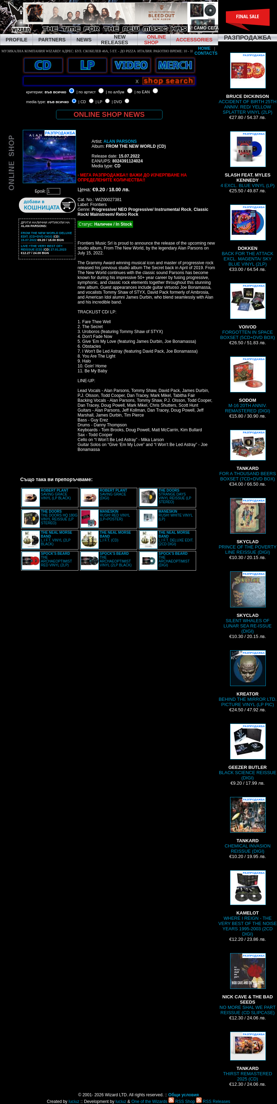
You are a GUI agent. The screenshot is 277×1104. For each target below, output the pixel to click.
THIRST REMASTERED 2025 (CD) (247, 1057)
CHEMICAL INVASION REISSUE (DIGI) (248, 825)
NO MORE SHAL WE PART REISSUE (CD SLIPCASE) (248, 984)
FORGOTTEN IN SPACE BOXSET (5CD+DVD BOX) (247, 311)
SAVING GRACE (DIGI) (113, 494)
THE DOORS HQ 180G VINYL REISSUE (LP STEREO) (59, 517)
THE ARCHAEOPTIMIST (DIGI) (174, 559)
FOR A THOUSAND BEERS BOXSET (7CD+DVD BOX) (247, 455)
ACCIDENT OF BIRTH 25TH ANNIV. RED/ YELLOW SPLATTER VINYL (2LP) (247, 84)
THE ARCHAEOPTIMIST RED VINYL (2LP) (56, 559)
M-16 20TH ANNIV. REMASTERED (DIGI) (247, 385)
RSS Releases (213, 1101)
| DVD (117, 102)
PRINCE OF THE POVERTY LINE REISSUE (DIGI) (247, 526)
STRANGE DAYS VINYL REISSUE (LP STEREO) (175, 496)
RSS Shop (181, 1101)
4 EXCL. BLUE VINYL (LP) (248, 159)
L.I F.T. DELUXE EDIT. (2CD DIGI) (176, 538)
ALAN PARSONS (120, 141)
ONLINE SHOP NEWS (109, 114)
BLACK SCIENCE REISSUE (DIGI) (247, 752)
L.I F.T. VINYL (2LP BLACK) (56, 538)
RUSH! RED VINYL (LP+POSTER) (115, 515)
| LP (99, 102)
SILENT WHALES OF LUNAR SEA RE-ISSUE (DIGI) (247, 602)
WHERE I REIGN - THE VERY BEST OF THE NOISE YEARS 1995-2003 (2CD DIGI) (248, 903)
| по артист (86, 92)
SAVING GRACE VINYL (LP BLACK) (56, 494)
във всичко (55, 92)
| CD (82, 102)
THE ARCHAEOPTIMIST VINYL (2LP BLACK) (116, 559)
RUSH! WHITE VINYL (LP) (176, 515)
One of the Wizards (149, 1101)
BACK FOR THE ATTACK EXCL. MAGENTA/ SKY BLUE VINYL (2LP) (247, 236)
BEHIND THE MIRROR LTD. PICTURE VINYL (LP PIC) (247, 678)
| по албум (115, 92)
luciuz (74, 1101)
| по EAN (142, 92)
